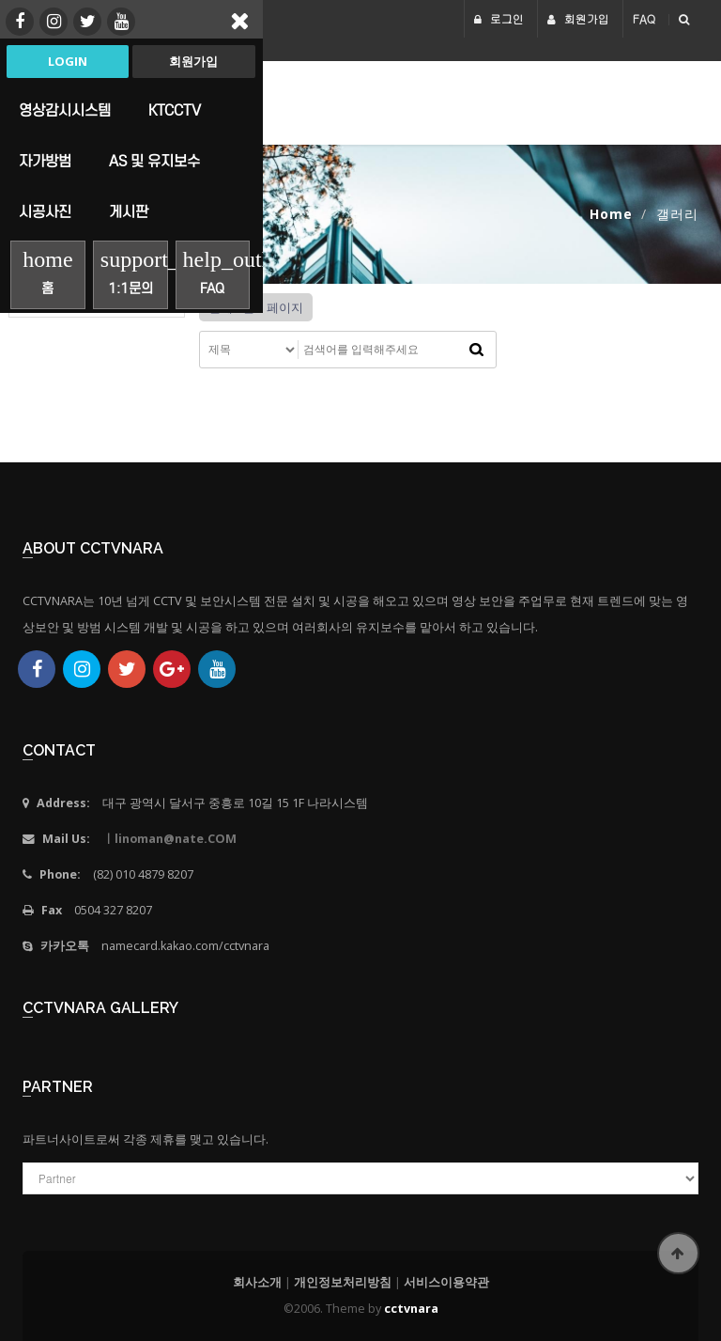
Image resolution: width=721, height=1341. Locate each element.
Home (611, 214)
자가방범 (45, 160)
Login (67, 61)
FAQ (644, 18)
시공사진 (45, 211)
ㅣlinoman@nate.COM (169, 839)
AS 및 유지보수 (154, 160)
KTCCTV (174, 110)
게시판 (128, 211)
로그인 (499, 18)
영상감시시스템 (65, 110)
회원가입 (578, 18)
